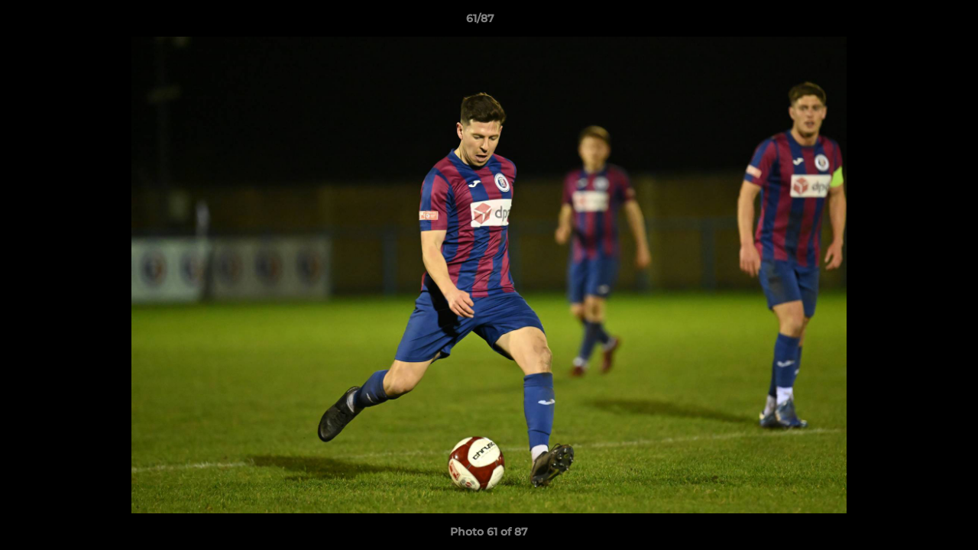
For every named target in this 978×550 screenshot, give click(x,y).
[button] (914, 22)
